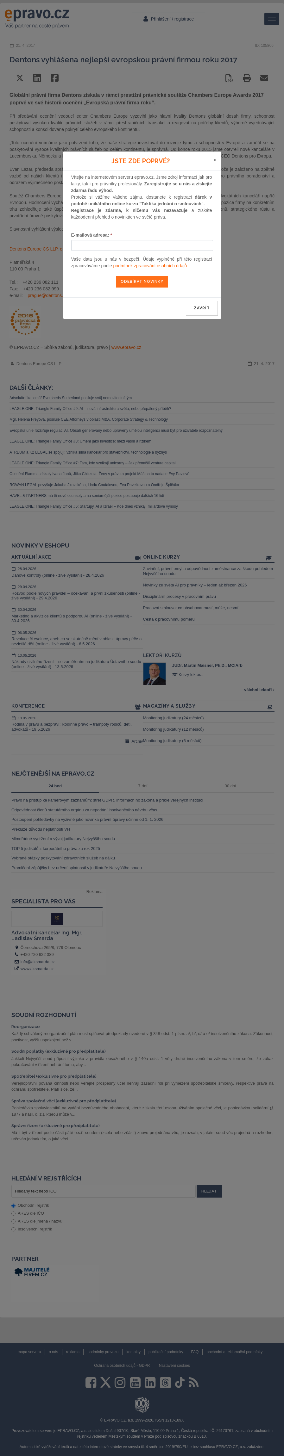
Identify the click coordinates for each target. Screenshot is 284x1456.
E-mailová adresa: (91, 235)
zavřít (202, 308)
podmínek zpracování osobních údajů (150, 265)
